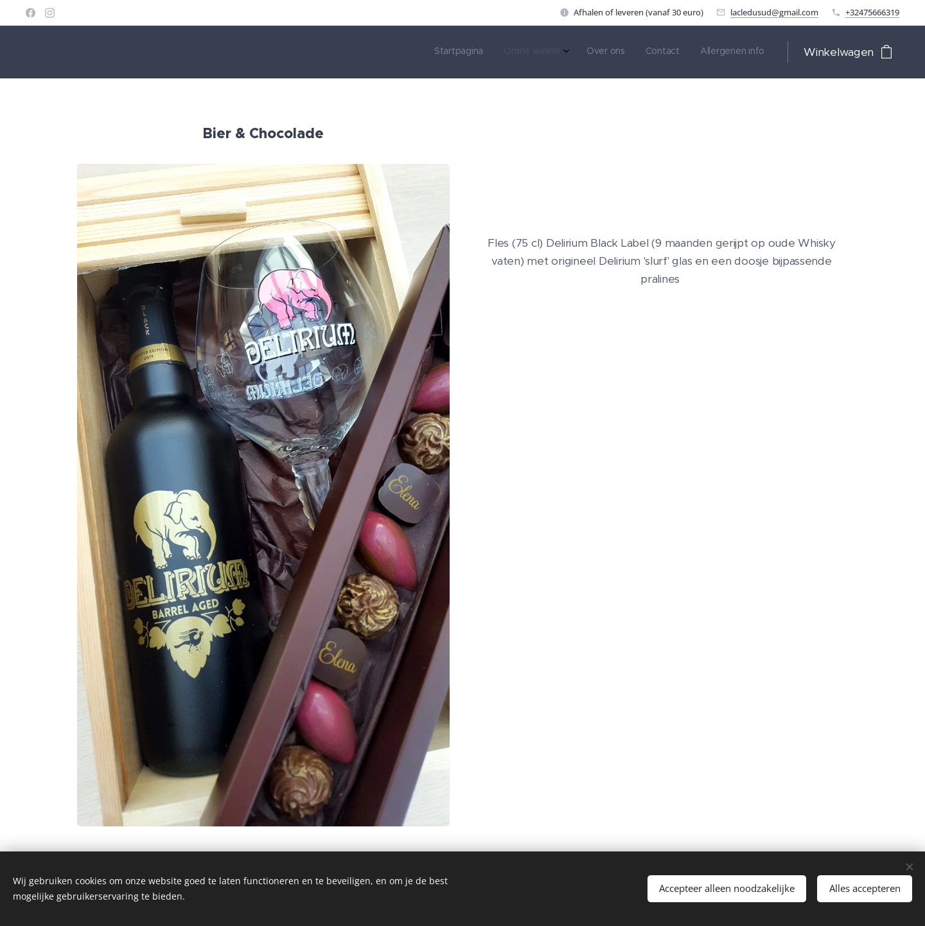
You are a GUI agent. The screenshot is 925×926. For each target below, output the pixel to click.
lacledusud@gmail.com (774, 12)
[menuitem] (679, 52)
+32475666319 (872, 12)
